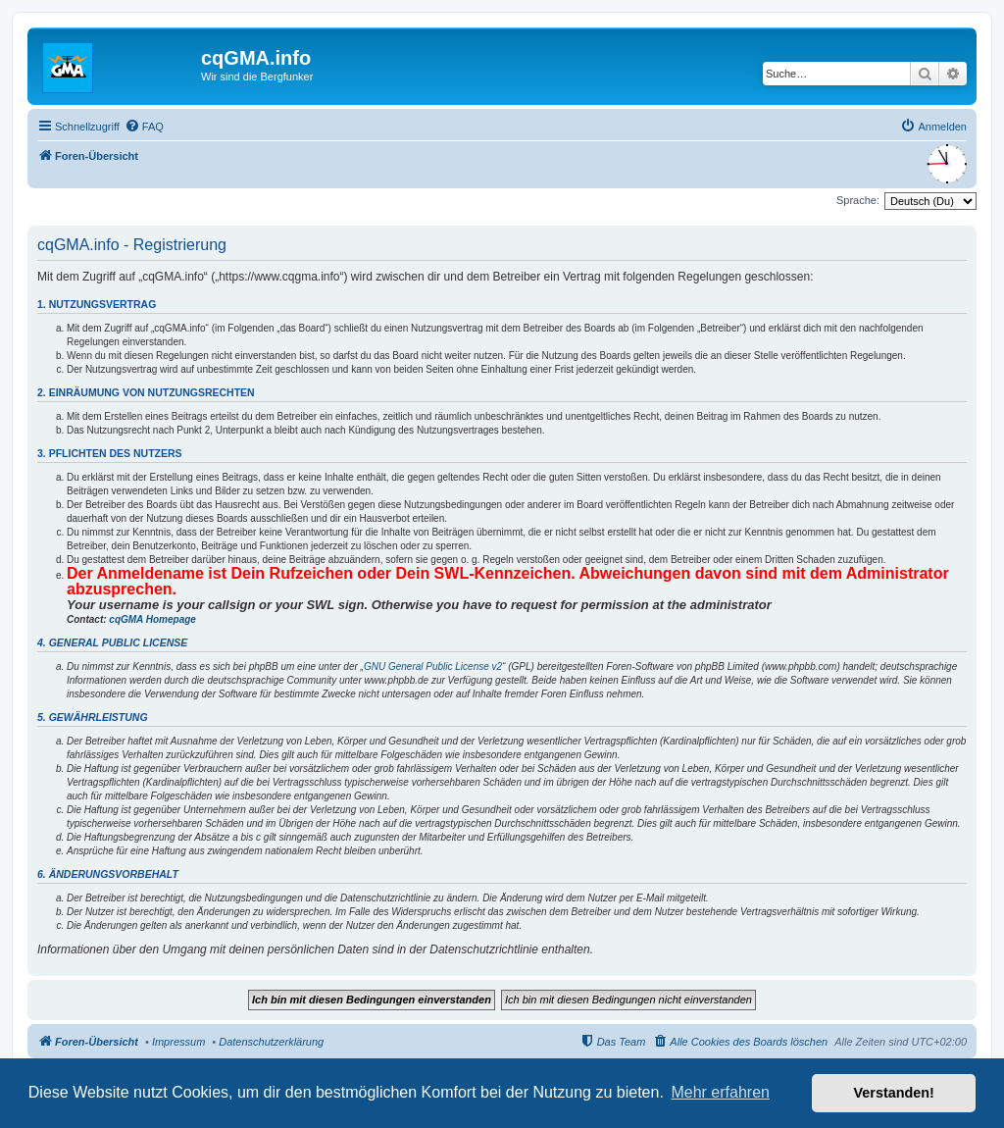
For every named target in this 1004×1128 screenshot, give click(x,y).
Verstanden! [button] (894, 1093)
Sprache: (857, 200)
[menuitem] (144, 126)
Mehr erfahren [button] (720, 1092)
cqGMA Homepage (152, 619)
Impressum (178, 1042)
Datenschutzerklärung (271, 1042)
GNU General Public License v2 (433, 666)
